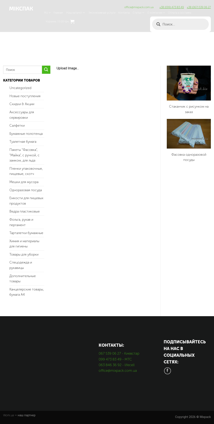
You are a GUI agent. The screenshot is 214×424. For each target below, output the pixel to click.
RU (47, 13)
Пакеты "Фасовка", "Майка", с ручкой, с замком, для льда (24, 155)
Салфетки (17, 125)
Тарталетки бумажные (26, 233)
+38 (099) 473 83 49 (171, 7)
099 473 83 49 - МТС (115, 359)
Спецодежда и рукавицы (20, 265)
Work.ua (8, 415)
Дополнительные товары (22, 278)
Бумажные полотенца (26, 134)
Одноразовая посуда (25, 190)
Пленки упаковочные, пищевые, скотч (26, 171)
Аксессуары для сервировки (21, 115)
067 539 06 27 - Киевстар (119, 353)
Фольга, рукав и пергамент (21, 222)
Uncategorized (20, 88)
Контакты (124, 12)
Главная (58, 12)
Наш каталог (75, 13)
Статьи (138, 13)
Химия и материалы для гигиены (24, 243)
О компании (156, 13)
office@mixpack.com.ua (139, 7)
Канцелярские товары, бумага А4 (26, 292)
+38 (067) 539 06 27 (199, 7)
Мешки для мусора (23, 182)
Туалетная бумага (22, 142)
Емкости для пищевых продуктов (26, 200)
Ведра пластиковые (24, 211)
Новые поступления (25, 96)
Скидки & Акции (21, 104)
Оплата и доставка (179, 12)
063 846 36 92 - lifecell (117, 365)
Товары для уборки (23, 254)
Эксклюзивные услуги (101, 12)
